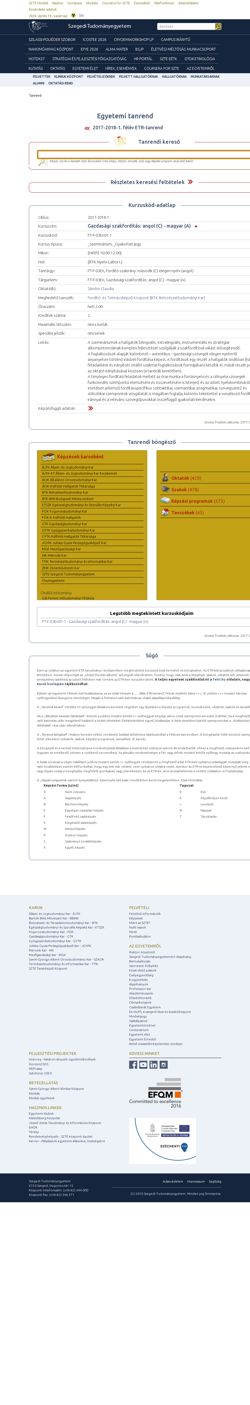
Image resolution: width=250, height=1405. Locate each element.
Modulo (92, 3)
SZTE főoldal (38, 3)
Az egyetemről (145, 946)
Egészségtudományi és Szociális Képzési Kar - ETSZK (66, 927)
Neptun (57, 3)
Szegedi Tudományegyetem (99, 26)
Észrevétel (142, 3)
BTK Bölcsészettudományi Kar (177, 297)
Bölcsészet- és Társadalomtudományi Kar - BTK (63, 922)
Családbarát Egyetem (145, 1007)
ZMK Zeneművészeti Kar (61, 568)
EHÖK (33, 1127)
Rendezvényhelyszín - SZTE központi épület (61, 1136)
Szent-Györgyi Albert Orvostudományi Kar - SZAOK (66, 959)
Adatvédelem (188, 3)
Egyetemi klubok (41, 1113)
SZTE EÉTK (168, 59)
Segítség (215, 1181)
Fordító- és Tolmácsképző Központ (118, 297)
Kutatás (36, 68)
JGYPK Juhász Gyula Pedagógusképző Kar (74, 543)
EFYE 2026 (89, 49)
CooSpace (74, 3)
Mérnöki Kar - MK (41, 950)
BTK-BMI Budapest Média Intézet (68, 499)
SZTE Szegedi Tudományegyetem (68, 574)
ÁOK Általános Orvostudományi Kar (69, 480)
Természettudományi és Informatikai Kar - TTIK (63, 964)
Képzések (136, 918)
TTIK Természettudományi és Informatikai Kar (77, 561)
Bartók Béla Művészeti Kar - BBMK (54, 918)
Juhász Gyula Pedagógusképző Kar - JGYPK (60, 945)
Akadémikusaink (141, 993)
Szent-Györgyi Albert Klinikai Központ (56, 1088)
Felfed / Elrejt (190, 182)
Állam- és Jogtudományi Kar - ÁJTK (54, 913)
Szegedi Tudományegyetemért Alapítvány (160, 956)
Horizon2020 (38, 1064)
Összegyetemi (53, 580)
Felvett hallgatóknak (138, 76)
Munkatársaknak (205, 76)
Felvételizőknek (101, 76)
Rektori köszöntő (142, 952)
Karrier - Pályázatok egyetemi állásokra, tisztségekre (67, 1141)
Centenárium (139, 1030)
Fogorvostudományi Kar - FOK (51, 932)
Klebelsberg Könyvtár (44, 1118)
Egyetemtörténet (142, 1025)
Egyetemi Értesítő (142, 1039)
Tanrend (35, 95)
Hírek (133, 932)
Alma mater (117, 49)
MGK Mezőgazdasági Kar (61, 549)
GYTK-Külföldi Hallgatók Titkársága (69, 536)
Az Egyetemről (201, 68)
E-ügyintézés (138, 979)
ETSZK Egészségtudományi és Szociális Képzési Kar (81, 505)
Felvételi (139, 907)
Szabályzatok (138, 1020)
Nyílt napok (137, 927)
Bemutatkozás (139, 961)
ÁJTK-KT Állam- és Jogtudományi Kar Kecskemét (79, 473)
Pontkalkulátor (140, 936)
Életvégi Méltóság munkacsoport (183, 49)
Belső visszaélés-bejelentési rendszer (156, 1043)
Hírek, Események (121, 68)
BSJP (139, 49)
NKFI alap (35, 1068)
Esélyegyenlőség (141, 975)
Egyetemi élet (85, 68)
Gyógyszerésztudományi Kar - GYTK (55, 941)
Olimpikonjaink (140, 1002)
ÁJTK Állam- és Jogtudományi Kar (68, 467)
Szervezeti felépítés (143, 965)
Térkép (34, 1132)
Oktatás (57, 68)
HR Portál (143, 59)
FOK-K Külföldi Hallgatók (61, 517)
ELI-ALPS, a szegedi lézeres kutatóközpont (160, 1011)
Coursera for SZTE (116, 3)
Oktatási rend (60, 83)
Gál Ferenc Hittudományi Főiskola (68, 598)
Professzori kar (140, 988)
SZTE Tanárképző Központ (48, 968)
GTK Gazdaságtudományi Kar (64, 524)
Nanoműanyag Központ (51, 49)
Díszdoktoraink (140, 998)
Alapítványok (138, 984)
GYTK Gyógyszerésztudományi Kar (68, 530)
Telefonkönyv (164, 3)
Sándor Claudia (101, 288)
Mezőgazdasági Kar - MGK (47, 955)
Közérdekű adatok (43, 9)
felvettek (41, 76)
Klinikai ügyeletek (42, 1098)
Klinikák (34, 1093)
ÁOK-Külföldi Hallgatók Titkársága (68, 486)
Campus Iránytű (175, 39)
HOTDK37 (37, 59)
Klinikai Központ (68, 76)
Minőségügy (138, 1016)
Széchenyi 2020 (40, 1073)
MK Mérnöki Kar (54, 555)
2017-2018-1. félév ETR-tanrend (128, 127)
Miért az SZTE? (139, 922)
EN (81, 15)
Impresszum (196, 1181)
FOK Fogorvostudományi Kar (64, 511)
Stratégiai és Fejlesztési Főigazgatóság (89, 59)
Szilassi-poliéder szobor (52, 39)
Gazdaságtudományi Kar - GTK (51, 936)
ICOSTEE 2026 (94, 39)
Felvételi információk (145, 913)
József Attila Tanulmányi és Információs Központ (65, 1123)
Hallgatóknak (174, 76)
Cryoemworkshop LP (133, 39)
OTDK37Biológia (199, 59)
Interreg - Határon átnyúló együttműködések (62, 1059)
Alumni (38, 83)
